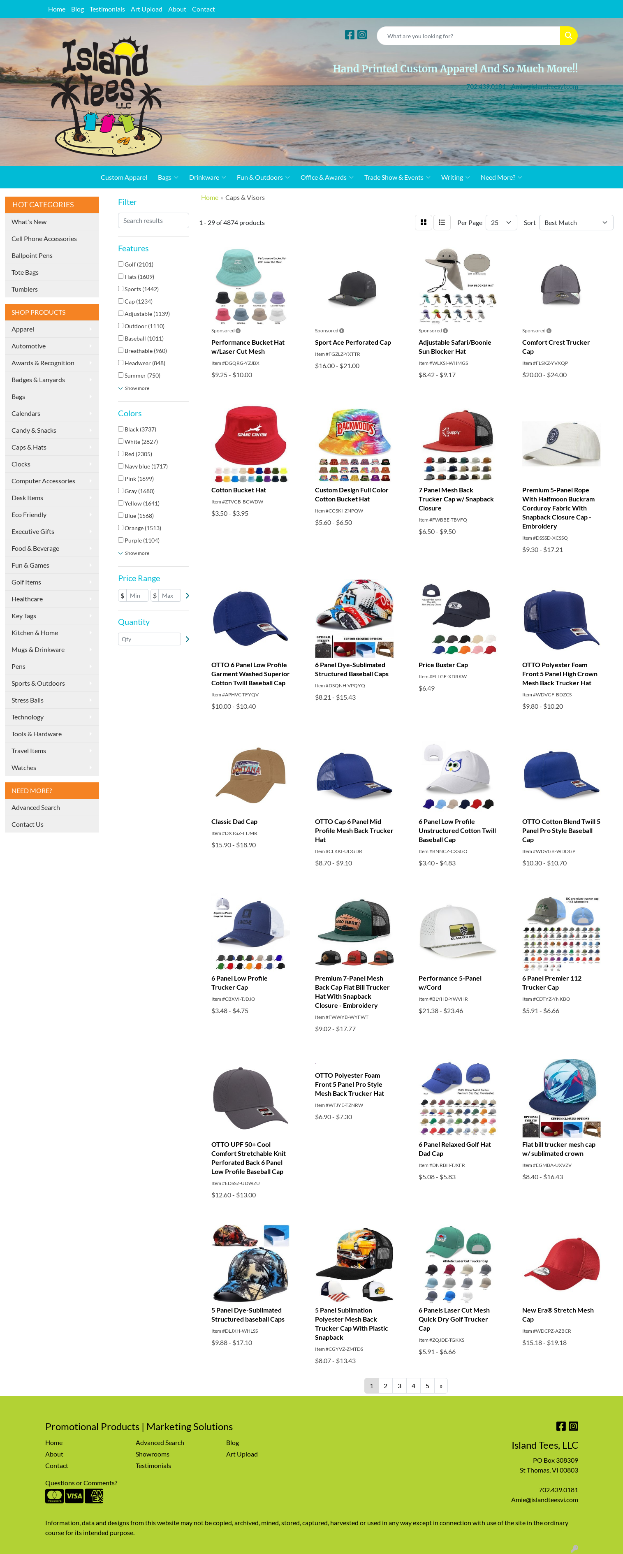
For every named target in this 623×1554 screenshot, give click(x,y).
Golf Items (26, 582)
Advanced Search (36, 807)
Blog (77, 9)
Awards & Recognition (43, 362)
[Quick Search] (468, 35)
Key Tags (24, 615)
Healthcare (27, 599)
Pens (18, 666)
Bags (168, 177)
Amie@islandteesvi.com (544, 86)
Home (56, 9)
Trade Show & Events (397, 177)
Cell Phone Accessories (44, 238)
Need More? (501, 177)
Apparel (23, 329)
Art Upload (146, 9)
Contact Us (28, 824)
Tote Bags (25, 272)
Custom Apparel (124, 177)
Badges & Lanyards (38, 379)
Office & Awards (327, 177)
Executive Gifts (33, 531)
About (177, 9)
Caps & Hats (29, 447)
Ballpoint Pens (32, 255)
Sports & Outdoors (38, 683)
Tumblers (25, 289)
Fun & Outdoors (263, 177)
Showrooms (152, 1454)
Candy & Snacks (34, 430)
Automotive (29, 346)
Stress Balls (28, 700)
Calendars (26, 413)
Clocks (21, 464)
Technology (28, 717)
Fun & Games (30, 565)
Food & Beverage (35, 548)
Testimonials (107, 9)
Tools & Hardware (37, 734)
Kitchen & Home (35, 632)
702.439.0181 (486, 86)
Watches (24, 767)
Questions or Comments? (81, 1483)
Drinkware (207, 177)
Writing (455, 177)
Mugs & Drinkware (38, 649)
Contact (203, 9)
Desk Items (27, 497)
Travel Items (29, 750)
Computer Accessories (43, 481)
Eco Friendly (29, 514)
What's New (29, 221)
